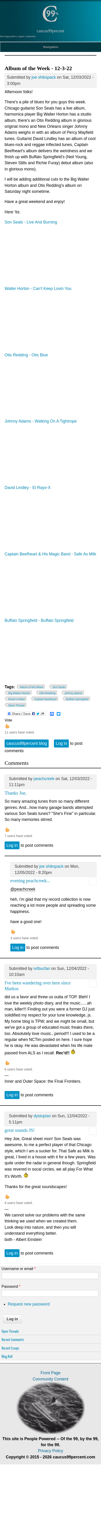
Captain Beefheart (45, 699)
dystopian (42, 1116)
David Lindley (16, 699)
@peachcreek (22, 889)
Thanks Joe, (16, 793)
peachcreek (44, 778)
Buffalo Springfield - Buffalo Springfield (39, 620)
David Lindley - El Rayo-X (27, 487)
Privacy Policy (50, 1450)
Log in (61, 743)
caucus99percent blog (26, 743)
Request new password (29, 1304)
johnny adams (73, 693)
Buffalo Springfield (77, 699)
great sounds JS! (20, 1130)
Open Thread (16, 705)
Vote (8, 720)
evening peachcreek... (30, 880)
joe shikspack (44, 77)
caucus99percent (50, 31)
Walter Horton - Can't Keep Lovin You (38, 288)
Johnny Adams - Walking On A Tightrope (41, 421)
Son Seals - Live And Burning (31, 222)
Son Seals (59, 687)
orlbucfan (42, 968)
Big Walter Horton (19, 693)
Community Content (50, 1379)
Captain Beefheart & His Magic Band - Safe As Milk (50, 554)
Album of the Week (31, 687)
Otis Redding (47, 693)
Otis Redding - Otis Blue (26, 355)
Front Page (50, 1373)
